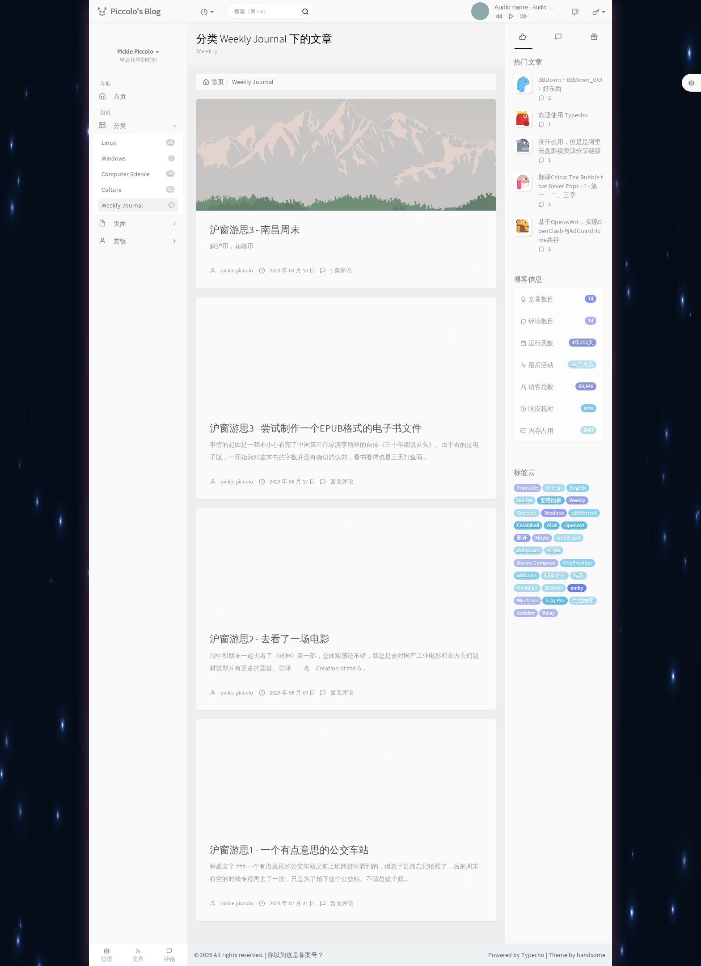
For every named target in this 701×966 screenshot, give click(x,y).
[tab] (523, 35)
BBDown (526, 575)
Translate (527, 487)
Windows (138, 158)
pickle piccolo (236, 270)
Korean (553, 487)
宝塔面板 (551, 500)
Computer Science (138, 174)
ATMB (553, 550)
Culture (138, 190)
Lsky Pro (555, 600)
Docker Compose (536, 562)
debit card (528, 550)
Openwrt (574, 525)
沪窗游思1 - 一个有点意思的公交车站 (289, 849)
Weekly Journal (138, 205)
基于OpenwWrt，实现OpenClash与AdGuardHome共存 (570, 231)
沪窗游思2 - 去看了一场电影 (269, 638)
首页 (213, 82)
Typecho (526, 512)
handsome (591, 955)
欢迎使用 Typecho (563, 115)
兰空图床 (583, 600)
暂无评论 (342, 481)
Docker (524, 500)
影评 (522, 537)
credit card (568, 537)
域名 (578, 575)
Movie (542, 537)
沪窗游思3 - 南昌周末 (255, 229)
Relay (548, 613)
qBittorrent (584, 512)
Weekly (577, 500)
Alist (552, 525)
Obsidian (527, 588)
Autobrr (526, 613)
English (578, 487)
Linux (138, 143)
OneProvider (577, 562)
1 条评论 (341, 270)
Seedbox (554, 512)
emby (576, 588)
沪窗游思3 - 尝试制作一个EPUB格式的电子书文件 (316, 428)
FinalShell (528, 525)
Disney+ (554, 588)
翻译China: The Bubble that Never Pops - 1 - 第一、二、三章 (570, 186)
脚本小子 (555, 575)
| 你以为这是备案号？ (294, 955)
